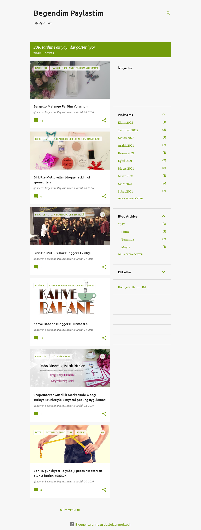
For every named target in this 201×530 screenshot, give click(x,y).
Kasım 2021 (126, 153)
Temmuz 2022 (128, 130)
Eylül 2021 (125, 161)
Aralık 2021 (126, 145)
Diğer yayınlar (70, 510)
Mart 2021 (125, 184)
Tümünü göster (44, 53)
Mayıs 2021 (126, 168)
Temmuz (127, 240)
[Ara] (168, 13)
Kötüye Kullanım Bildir (134, 287)
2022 (121, 224)
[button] (104, 120)
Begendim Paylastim (69, 12)
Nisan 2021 (125, 176)
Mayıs (125, 247)
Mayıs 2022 (126, 138)
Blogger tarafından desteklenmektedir (101, 524)
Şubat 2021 (125, 191)
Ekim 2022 (125, 122)
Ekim (125, 232)
